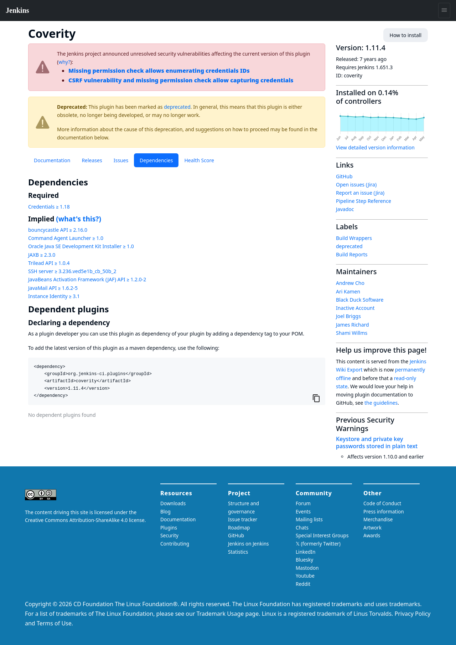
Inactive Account (355, 307)
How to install (405, 35)
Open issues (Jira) (356, 184)
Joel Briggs (348, 316)
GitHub (344, 176)
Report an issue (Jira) (360, 192)
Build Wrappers (354, 238)
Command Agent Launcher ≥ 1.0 (65, 238)
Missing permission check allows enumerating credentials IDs (159, 71)
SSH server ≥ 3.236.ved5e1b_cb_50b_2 (72, 271)
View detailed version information (375, 147)
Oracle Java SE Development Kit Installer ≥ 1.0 (81, 246)
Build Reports (351, 254)
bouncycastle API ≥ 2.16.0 (57, 229)
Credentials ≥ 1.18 (49, 206)
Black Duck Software (359, 299)
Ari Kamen (348, 291)
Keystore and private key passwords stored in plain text (377, 442)
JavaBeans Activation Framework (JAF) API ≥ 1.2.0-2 (87, 279)
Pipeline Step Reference (363, 201)
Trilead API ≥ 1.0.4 (48, 263)
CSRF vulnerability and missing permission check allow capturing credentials (181, 80)
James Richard (352, 324)
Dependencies (156, 160)
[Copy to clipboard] (316, 398)
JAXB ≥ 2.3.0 (41, 254)
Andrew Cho (350, 283)
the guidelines (381, 402)
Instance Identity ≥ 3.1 (54, 296)
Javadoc (345, 209)
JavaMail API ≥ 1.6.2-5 (53, 288)
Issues (121, 160)
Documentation (52, 160)
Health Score (199, 160)
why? (64, 61)
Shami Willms (351, 332)
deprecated (177, 106)
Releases (92, 160)
